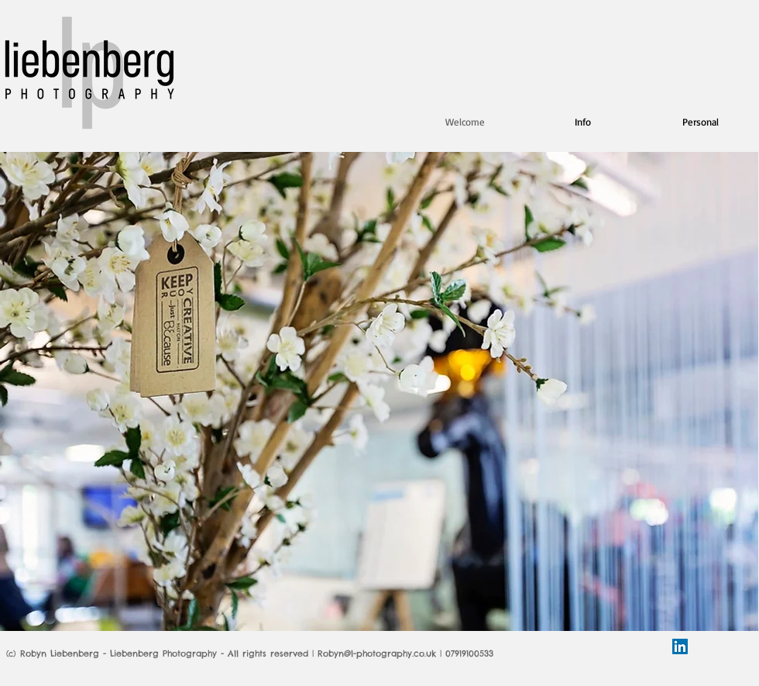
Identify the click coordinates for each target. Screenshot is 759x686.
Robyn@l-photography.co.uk (377, 653)
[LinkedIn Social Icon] (680, 646)
